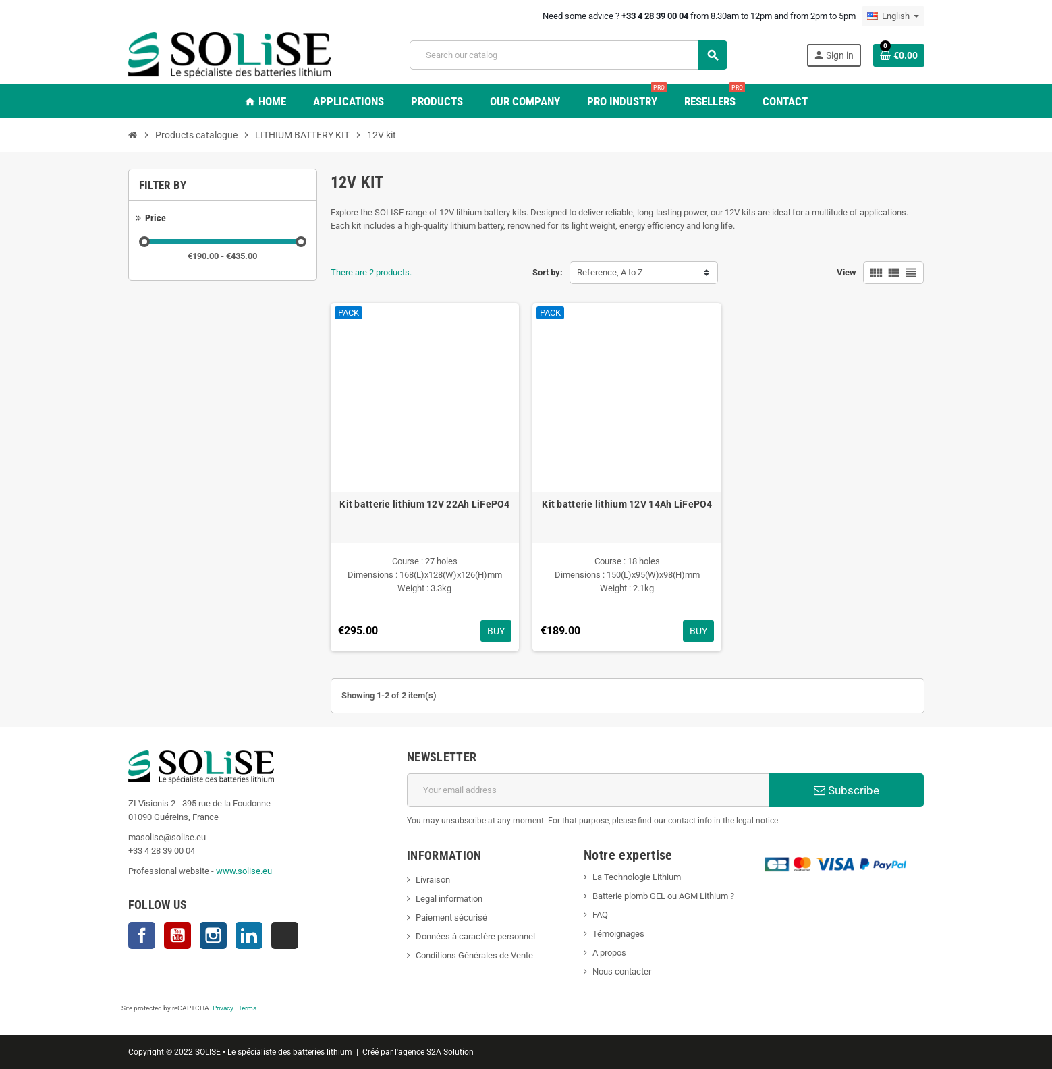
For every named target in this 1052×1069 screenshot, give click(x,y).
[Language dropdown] (893, 16)
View (846, 272)
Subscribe (846, 790)
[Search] (568, 55)
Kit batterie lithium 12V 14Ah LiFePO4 (627, 504)
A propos (609, 953)
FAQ (600, 915)
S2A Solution (450, 1052)
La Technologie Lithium (636, 877)
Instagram (213, 935)
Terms (247, 1008)
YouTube (177, 935)
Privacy (223, 1008)
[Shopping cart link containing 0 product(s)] (898, 55)
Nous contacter (621, 971)
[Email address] (588, 790)
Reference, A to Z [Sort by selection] (610, 272)
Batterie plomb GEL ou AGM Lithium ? (663, 896)
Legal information (449, 899)
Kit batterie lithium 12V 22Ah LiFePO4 (424, 504)
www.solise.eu (244, 871)
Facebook (141, 935)
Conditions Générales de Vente (474, 955)
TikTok (284, 935)
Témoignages (618, 934)
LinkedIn (249, 935)
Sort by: (547, 272)
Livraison (433, 880)
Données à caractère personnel (475, 936)
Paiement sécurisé (451, 917)
